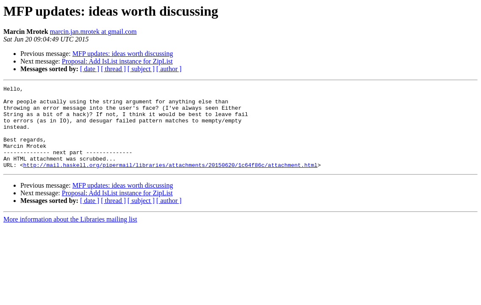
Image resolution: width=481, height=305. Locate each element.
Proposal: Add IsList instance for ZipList (117, 61)
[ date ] (89, 68)
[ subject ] (141, 68)
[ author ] (169, 68)
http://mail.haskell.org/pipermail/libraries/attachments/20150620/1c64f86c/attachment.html (170, 181)
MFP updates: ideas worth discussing (122, 53)
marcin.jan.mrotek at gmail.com (93, 31)
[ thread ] (113, 68)
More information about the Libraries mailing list (70, 235)
